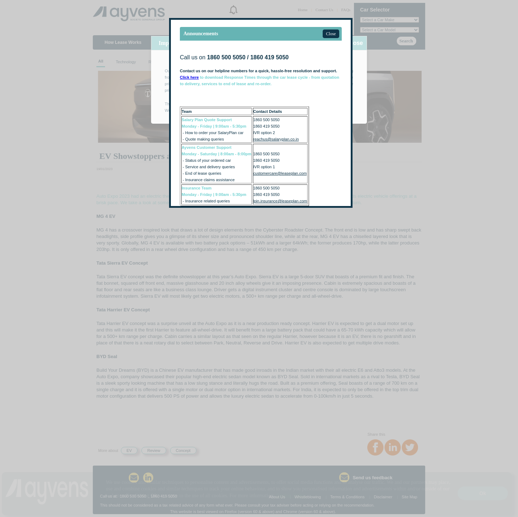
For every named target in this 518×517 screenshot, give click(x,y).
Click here (189, 77)
